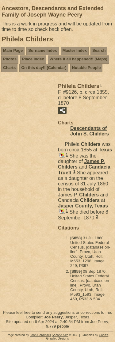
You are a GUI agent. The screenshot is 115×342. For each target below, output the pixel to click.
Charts (9, 67)
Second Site (60, 335)
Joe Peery (53, 317)
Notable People (86, 67)
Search (98, 50)
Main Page (13, 50)
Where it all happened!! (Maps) (79, 59)
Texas (105, 149)
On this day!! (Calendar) (43, 67)
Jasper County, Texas (83, 205)
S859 (76, 271)
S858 (76, 238)
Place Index (33, 59)
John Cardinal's (40, 335)
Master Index (75, 50)
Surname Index (42, 50)
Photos (10, 59)
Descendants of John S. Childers (89, 131)
